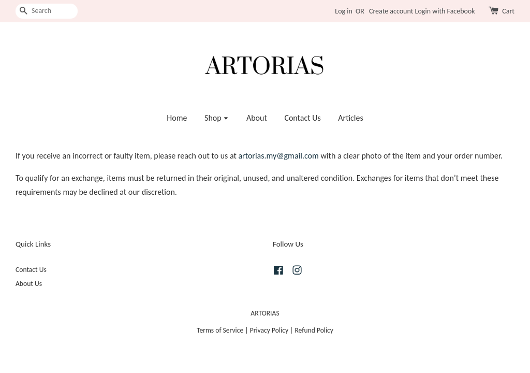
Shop (216, 118)
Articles (350, 118)
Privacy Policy (269, 330)
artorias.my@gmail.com (278, 156)
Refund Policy (314, 330)
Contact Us (302, 118)
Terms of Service (220, 330)
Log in (343, 11)
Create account (391, 11)
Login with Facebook (445, 11)
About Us (29, 283)
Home (177, 118)
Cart (508, 11)
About (256, 118)
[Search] (47, 11)
